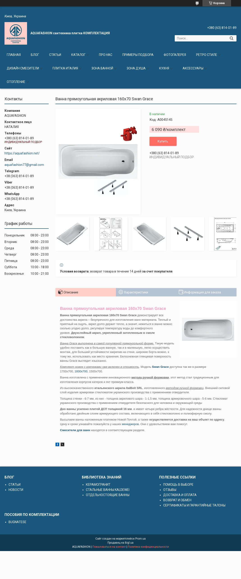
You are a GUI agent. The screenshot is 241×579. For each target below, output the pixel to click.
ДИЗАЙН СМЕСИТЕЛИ (23, 68)
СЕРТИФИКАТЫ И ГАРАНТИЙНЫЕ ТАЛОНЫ (194, 505)
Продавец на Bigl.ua (120, 542)
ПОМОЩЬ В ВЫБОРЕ (178, 484)
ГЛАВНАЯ (14, 55)
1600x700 (81, 371)
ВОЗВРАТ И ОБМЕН (177, 500)
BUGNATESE (17, 522)
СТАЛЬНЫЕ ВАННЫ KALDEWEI (107, 490)
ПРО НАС (105, 55)
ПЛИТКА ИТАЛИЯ (65, 68)
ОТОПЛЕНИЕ (16, 82)
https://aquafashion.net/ (22, 153)
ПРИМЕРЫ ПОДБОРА (138, 55)
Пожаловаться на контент (109, 546)
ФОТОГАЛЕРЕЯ (175, 55)
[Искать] (231, 38)
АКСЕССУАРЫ (193, 68)
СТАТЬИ (55, 55)
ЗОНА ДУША (136, 68)
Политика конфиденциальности (148, 546)
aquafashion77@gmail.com (24, 165)
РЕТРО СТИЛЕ (206, 55)
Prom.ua (140, 538)
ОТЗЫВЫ (169, 490)
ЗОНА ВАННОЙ (102, 68)
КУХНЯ (164, 68)
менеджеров (130, 424)
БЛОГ (35, 55)
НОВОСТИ (16, 490)
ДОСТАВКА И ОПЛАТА (180, 495)
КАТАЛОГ (78, 55)
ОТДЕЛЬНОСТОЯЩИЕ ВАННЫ (107, 495)
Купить (163, 141)
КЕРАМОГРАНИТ (98, 484)
